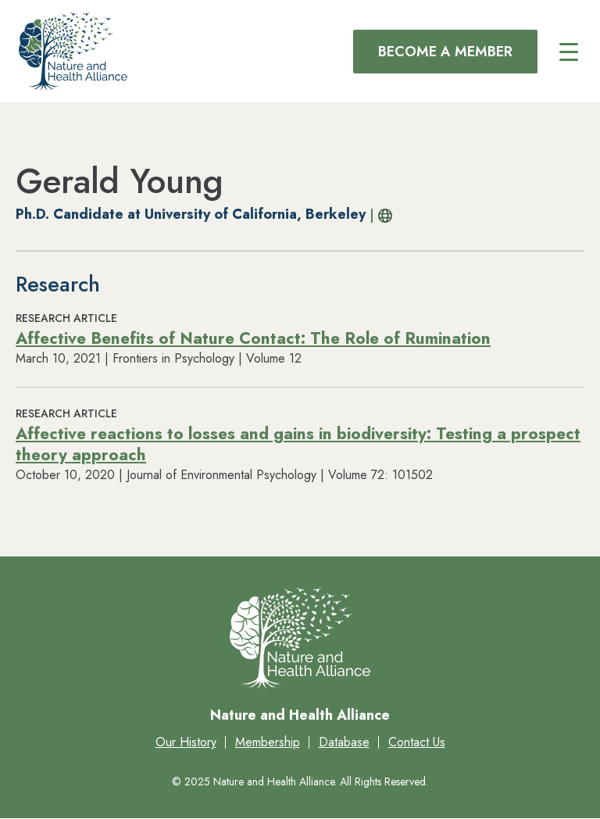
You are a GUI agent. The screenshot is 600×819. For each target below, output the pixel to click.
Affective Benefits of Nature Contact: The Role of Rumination (253, 338)
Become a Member (445, 51)
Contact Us (416, 742)
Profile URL (381, 216)
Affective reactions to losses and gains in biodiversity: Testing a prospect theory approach (298, 444)
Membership (267, 742)
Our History (185, 742)
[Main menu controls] (569, 51)
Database (344, 742)
